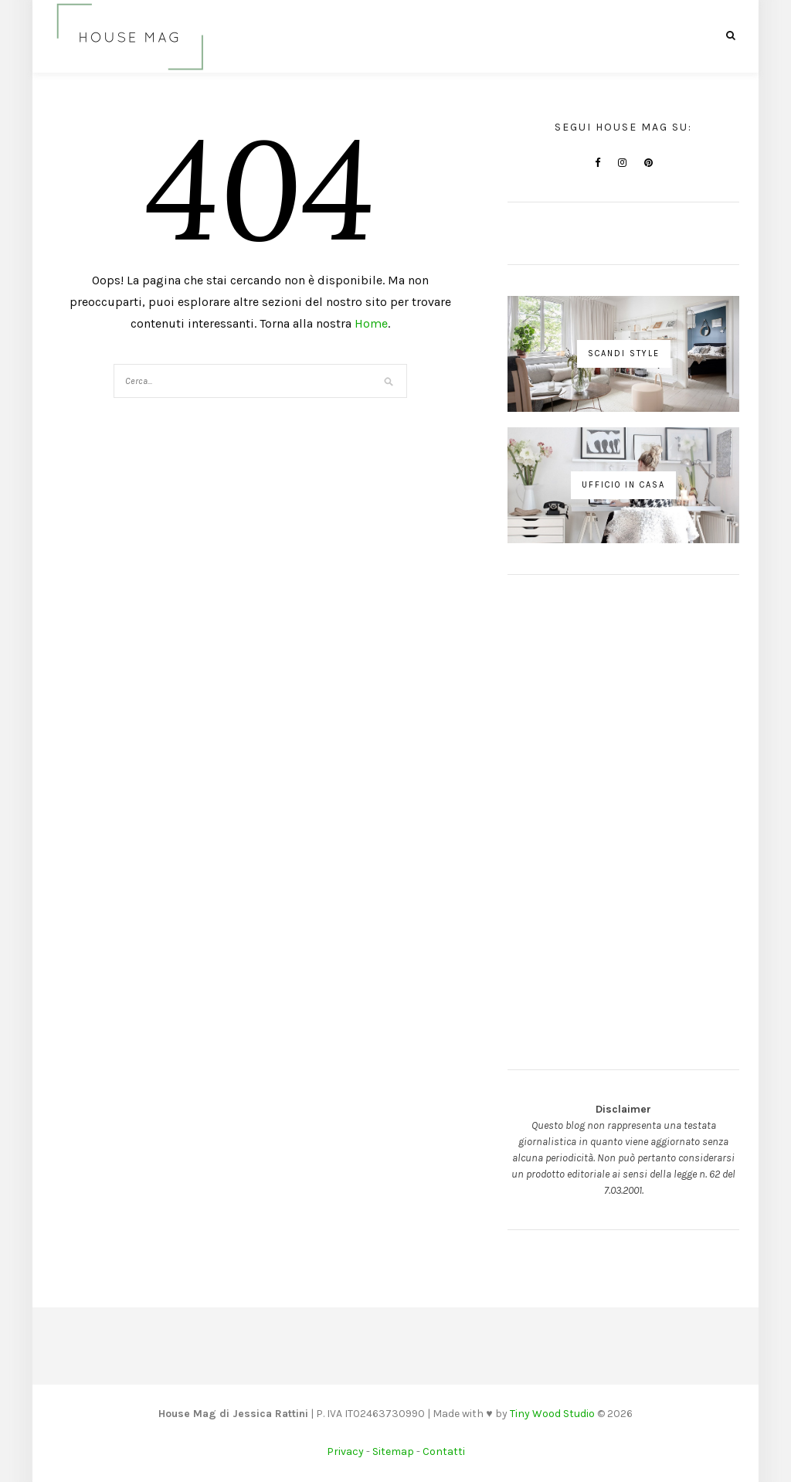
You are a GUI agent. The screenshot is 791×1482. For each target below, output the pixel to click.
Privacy (345, 1451)
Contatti (444, 1451)
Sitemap (393, 1451)
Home (371, 323)
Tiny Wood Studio (552, 1413)
